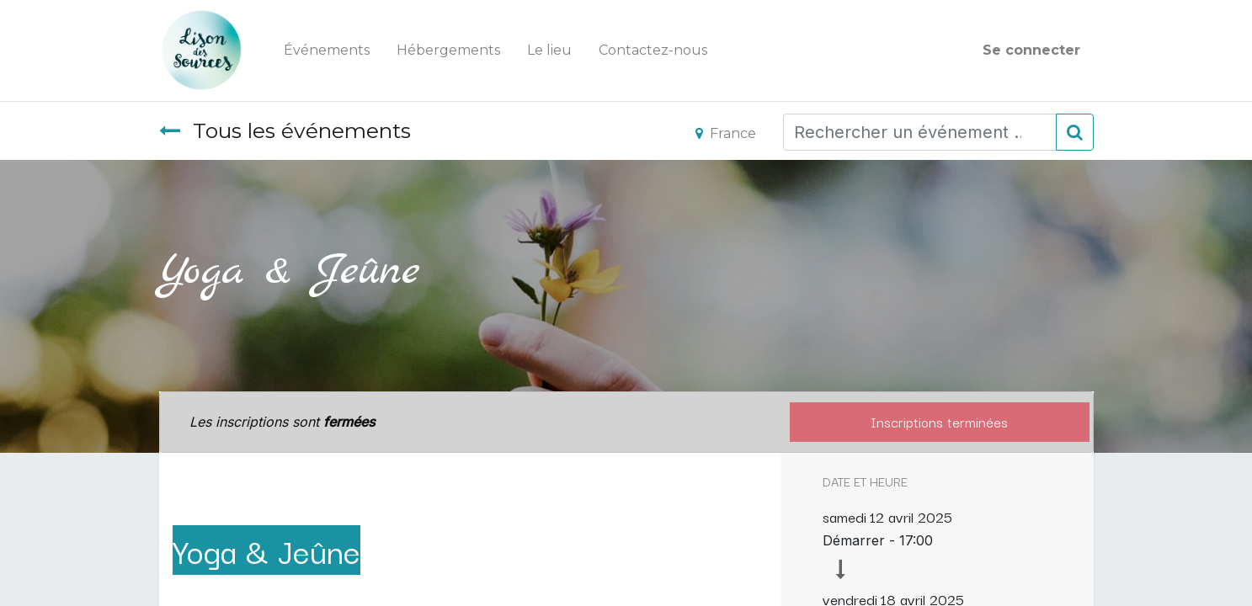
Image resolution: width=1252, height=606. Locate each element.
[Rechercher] (1075, 132)
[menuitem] (326, 50)
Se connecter (1031, 50)
